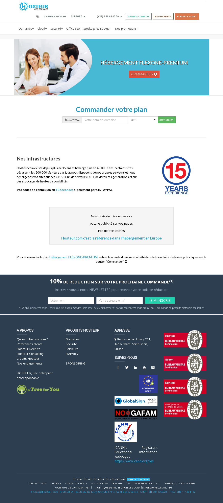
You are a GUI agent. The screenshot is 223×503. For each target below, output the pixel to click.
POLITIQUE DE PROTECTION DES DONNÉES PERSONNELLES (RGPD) (134, 487)
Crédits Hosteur (28, 358)
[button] (143, 119)
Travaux (117, 483)
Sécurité (56, 29)
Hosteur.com (99, 483)
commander (144, 74)
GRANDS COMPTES (138, 16)
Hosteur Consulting (30, 354)
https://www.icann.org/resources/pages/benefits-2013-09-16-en (136, 461)
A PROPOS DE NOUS (55, 16)
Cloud (42, 29)
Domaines (26, 29)
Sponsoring (75, 363)
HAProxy (72, 354)
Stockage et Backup (97, 29)
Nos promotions (126, 29)
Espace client (187, 16)
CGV (128, 483)
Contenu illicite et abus (179, 483)
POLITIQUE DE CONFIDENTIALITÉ (73, 487)
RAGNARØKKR (163, 16)
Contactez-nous (76, 483)
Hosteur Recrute (28, 349)
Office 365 (73, 28)
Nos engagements (30, 363)
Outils (56, 483)
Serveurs (72, 349)
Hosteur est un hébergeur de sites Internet (100, 479)
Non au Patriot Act (147, 483)
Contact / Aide (37, 483)
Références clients (30, 344)
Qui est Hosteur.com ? (32, 339)
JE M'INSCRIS (160, 300)
